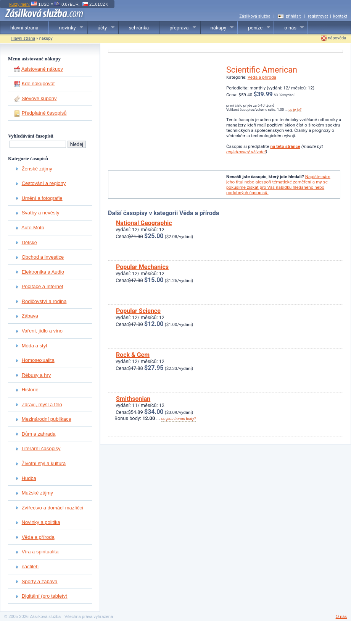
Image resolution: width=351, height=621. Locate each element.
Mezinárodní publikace (46, 419)
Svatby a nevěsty (41, 213)
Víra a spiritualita (40, 552)
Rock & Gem (133, 354)
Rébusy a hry (36, 375)
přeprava (177, 28)
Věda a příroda (38, 537)
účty (101, 28)
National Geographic (144, 223)
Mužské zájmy (37, 493)
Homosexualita (38, 360)
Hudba (29, 478)
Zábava (30, 316)
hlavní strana (24, 28)
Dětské (29, 242)
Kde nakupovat (38, 83)
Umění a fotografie (42, 198)
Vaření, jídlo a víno (42, 331)
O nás (341, 616)
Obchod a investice (43, 257)
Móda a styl (34, 346)
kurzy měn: (19, 4)
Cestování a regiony (44, 183)
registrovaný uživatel (246, 151)
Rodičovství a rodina (44, 301)
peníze (254, 28)
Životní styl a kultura (44, 463)
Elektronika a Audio (43, 272)
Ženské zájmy (37, 169)
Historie (30, 389)
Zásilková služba (254, 16)
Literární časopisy (41, 448)
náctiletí (30, 566)
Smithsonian (133, 398)
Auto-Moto (32, 227)
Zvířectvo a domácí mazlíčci (52, 508)
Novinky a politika (41, 522)
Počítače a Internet (42, 286)
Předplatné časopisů (44, 113)
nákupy (217, 28)
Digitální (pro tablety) (45, 596)
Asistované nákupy (42, 69)
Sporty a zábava (40, 581)
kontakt (340, 16)
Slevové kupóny (39, 98)
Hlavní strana (23, 38)
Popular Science (138, 311)
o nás (289, 28)
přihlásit (293, 16)
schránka (139, 28)
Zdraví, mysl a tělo (42, 404)
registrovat (318, 16)
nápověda (337, 38)
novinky (66, 28)
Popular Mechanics (142, 267)
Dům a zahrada (39, 434)
